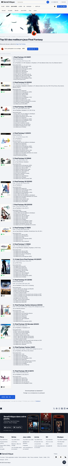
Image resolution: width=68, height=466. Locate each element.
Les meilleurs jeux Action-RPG (19, 302)
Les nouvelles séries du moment (16, 448)
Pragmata (25, 445)
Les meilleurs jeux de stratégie (20, 317)
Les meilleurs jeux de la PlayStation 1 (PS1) (22, 78)
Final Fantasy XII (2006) (23, 181)
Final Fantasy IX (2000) (23, 82)
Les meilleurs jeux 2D (18, 239)
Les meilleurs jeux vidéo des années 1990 (22, 75)
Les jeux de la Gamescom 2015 (20, 296)
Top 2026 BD (49, 439)
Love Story (14, 441)
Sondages (13, 36)
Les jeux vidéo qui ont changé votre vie (22, 74)
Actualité (2, 449)
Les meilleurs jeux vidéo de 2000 (20, 94)
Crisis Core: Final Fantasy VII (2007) (28, 259)
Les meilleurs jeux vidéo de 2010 (20, 218)
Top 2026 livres (38, 439)
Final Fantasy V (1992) (22, 244)
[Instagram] (59, 409)
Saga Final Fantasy (20, 44)
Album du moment (62, 446)
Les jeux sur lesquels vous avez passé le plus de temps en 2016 (27, 295)
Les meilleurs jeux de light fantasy (20, 93)
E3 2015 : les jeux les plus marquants (21, 331)
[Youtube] (67, 409)
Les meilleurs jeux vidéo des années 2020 (22, 343)
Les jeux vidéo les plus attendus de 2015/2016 (23, 288)
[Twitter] (54, 409)
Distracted (59, 443)
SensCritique (2, 36)
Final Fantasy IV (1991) (22, 228)
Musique (60, 437)
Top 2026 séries (15, 439)
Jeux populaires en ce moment (28, 448)
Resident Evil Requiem (26, 442)
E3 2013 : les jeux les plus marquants (21, 291)
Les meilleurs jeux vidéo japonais (20, 71)
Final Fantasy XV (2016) (23, 280)
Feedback (38, 401)
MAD (47, 443)
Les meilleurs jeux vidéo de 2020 (20, 333)
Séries (13, 437)
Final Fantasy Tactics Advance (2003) (28, 305)
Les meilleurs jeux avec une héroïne (21, 215)
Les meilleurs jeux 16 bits (18, 174)
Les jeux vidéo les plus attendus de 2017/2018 (23, 336)
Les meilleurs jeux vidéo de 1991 (20, 234)
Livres (36, 437)
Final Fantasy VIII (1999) (23, 107)
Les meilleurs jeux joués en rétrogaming (22, 166)
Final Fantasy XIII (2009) (23, 204)
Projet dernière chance (3, 442)
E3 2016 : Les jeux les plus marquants (21, 299)
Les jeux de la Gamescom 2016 (20, 290)
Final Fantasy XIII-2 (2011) (24, 371)
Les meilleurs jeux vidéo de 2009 (20, 216)
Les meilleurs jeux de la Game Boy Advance (23, 313)
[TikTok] (62, 409)
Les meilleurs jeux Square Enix (20, 72)
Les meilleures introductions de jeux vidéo (22, 116)
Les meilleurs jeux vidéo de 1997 (20, 67)
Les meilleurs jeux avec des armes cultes (22, 66)
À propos (2, 457)
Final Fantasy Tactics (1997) (25, 347)
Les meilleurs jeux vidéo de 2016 (20, 298)
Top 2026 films (3, 439)
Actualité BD (49, 446)
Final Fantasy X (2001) (22, 133)
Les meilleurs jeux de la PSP (19, 266)
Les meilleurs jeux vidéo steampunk (21, 170)
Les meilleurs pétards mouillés (19, 211)
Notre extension (23, 457)
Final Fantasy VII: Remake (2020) (27, 324)
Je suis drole (37, 443)
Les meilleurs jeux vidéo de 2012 (20, 379)
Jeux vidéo (8, 36)
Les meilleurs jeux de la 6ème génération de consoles (25, 152)
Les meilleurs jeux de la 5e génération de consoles (24, 101)
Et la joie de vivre (38, 441)
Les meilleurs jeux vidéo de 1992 (20, 251)
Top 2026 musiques (62, 439)
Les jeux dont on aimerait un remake (21, 102)
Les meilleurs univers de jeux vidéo (21, 199)
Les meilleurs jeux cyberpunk (19, 344)
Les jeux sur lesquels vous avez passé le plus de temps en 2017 (27, 294)
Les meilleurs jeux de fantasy (19, 95)
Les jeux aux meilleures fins (19, 271)
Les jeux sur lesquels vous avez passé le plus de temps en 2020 (27, 340)
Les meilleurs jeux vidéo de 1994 (20, 168)
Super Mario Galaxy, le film (5, 446)
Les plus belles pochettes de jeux (20, 193)
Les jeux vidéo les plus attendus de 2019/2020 (23, 337)
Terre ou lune (49, 441)
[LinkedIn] (64, 409)
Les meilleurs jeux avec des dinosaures (22, 124)
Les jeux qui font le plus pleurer (20, 155)
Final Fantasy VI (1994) (22, 158)
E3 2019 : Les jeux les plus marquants (21, 332)
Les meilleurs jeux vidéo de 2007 (20, 274)
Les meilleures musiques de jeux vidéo (21, 76)
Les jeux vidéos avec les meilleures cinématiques (24, 113)
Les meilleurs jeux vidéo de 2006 (20, 191)
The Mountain (60, 441)
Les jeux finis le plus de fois (19, 79)
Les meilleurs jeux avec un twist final (21, 364)
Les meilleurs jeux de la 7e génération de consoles (24, 224)
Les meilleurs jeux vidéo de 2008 (20, 270)
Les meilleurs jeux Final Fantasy (23, 36)
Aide (28, 457)
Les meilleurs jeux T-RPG (18, 312)
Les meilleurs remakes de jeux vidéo (21, 335)
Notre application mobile (12, 457)
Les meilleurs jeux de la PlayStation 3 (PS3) (22, 220)
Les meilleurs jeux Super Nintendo (20, 175)
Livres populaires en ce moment (39, 446)
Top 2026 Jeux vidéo (28, 439)
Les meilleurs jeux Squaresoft (19, 70)
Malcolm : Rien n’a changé (16, 444)
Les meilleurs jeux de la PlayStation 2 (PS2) (22, 147)
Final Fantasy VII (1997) (22, 57)
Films (2, 437)
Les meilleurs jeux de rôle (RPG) (20, 103)
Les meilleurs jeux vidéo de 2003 (20, 314)
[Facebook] (56, 409)
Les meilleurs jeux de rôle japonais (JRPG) (22, 68)
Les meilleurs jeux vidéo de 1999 (20, 115)
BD (47, 437)
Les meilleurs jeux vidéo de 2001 (20, 148)
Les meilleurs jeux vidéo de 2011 (20, 380)
